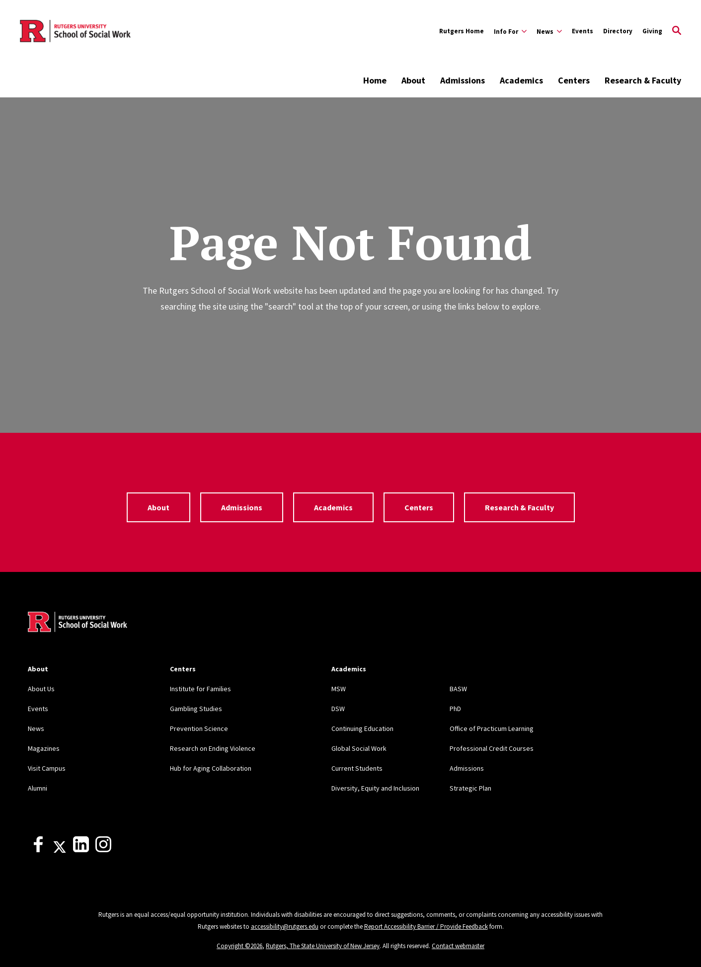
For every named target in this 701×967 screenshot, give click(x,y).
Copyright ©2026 (239, 946)
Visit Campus (47, 768)
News (36, 728)
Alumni (37, 788)
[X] (60, 849)
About (413, 80)
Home (375, 80)
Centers (574, 80)
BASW (458, 688)
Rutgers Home (461, 31)
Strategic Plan (470, 788)
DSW (338, 708)
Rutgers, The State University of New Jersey (323, 946)
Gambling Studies (196, 708)
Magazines (44, 748)
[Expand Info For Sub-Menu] (510, 31)
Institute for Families (200, 688)
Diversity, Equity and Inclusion (375, 788)
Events (582, 31)
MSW (338, 688)
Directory (617, 31)
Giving (652, 31)
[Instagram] (103, 849)
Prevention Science (199, 728)
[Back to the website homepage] (75, 31)
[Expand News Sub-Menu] (549, 31)
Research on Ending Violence (212, 748)
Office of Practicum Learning (492, 728)
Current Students (357, 768)
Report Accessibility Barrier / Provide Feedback (426, 926)
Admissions (462, 80)
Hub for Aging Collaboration (210, 768)
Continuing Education (362, 728)
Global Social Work (359, 748)
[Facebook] (38, 849)
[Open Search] (676, 31)
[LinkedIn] (81, 849)
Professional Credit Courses (492, 748)
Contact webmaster (458, 946)
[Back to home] (77, 623)
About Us (41, 688)
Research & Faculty (643, 80)
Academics (521, 80)
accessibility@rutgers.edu (284, 926)
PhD (455, 708)
